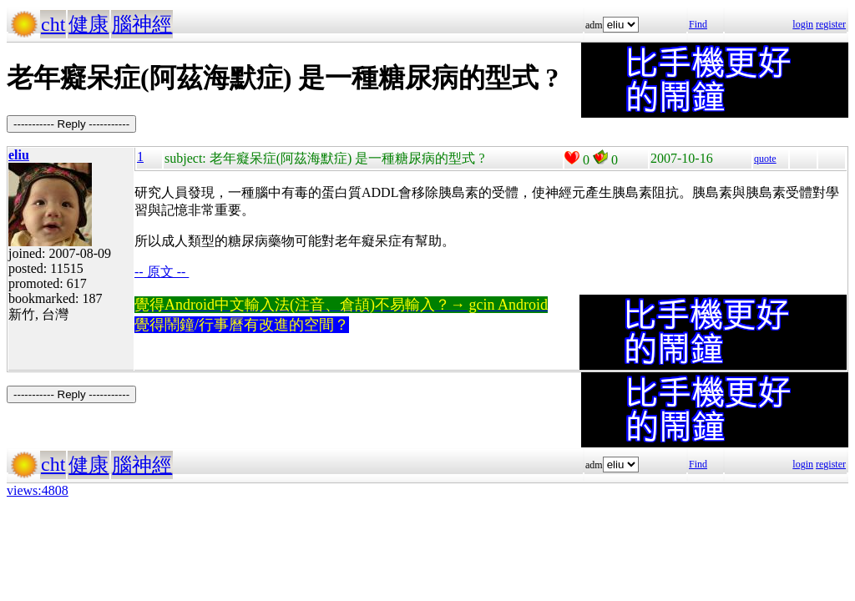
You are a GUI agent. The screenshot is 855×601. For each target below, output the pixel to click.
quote (765, 158)
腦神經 (142, 24)
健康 (88, 24)
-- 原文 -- (161, 272)
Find (698, 24)
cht (53, 24)
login (802, 24)
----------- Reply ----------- (71, 124)
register (831, 24)
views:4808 (37, 490)
